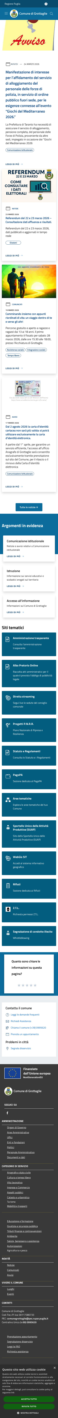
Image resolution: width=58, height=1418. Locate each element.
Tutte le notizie (29, 507)
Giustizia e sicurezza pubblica (22, 1226)
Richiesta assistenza (17, 1351)
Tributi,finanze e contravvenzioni (24, 1231)
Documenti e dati (16, 1157)
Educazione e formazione (20, 1221)
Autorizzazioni (14, 1246)
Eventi (10, 1294)
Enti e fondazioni (16, 1142)
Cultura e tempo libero (19, 1177)
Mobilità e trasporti (17, 1206)
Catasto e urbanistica (18, 1197)
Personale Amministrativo (20, 1152)
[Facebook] (7, 1113)
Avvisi (14, 64)
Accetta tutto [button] (29, 1399)
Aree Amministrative (18, 1132)
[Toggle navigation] (6, 13)
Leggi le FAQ (13, 1346)
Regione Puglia (12, 4)
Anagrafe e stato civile (19, 1172)
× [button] (54, 1368)
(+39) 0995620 (28, 1322)
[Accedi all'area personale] (46, 4)
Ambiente (12, 1236)
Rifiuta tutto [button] (29, 1406)
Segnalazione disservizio (20, 1341)
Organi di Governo (16, 1127)
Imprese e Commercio (18, 1187)
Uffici (10, 1137)
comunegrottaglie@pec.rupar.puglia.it (27, 1318)
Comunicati (14, 304)
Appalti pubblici (15, 1192)
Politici (10, 1147)
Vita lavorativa (14, 1182)
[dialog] (29, 1391)
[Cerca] (51, 14)
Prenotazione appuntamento (22, 1336)
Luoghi (10, 1289)
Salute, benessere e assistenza (23, 1241)
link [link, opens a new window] (12, 1392)
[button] (29, 1412)
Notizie (12, 208)
